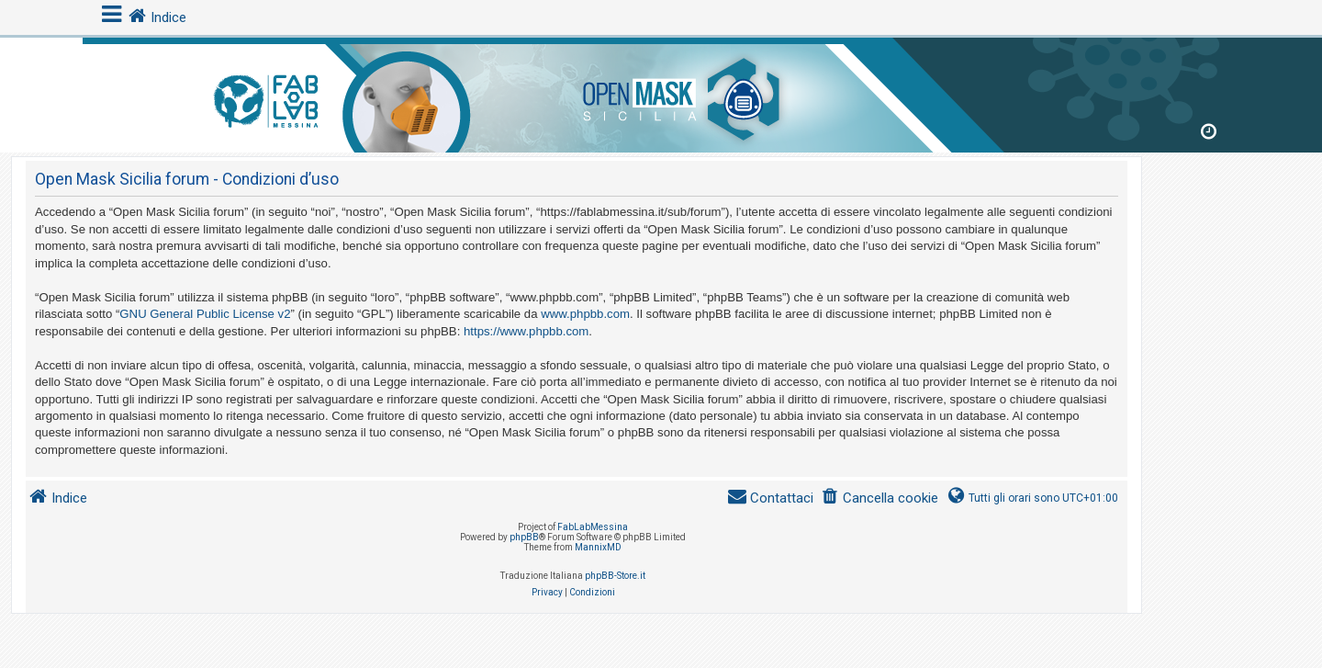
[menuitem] (879, 498)
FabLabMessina (592, 527)
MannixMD (598, 547)
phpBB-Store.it (615, 576)
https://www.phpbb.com (526, 331)
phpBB (524, 537)
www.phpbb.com (585, 314)
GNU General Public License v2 (204, 314)
